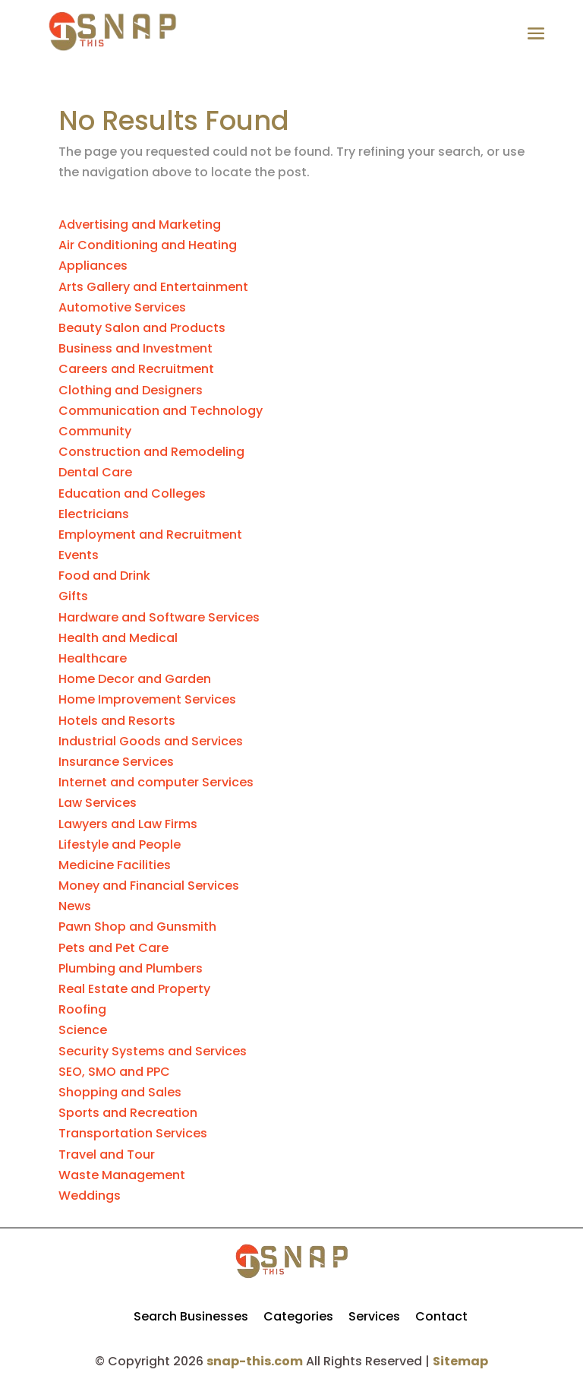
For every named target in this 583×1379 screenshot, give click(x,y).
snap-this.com (254, 1361)
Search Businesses (191, 1316)
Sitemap (460, 1361)
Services (374, 1316)
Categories (298, 1316)
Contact (441, 1316)
